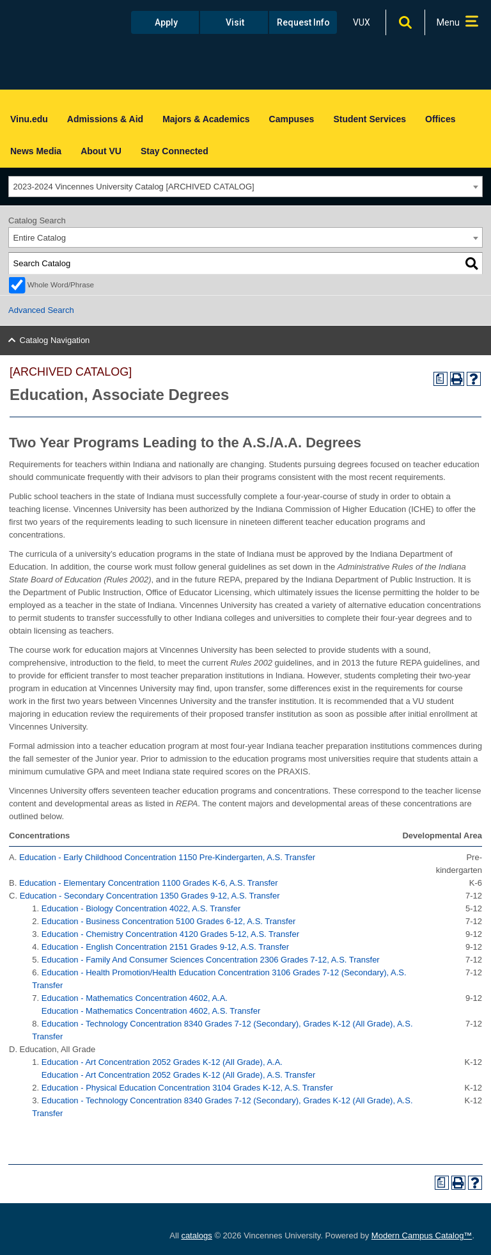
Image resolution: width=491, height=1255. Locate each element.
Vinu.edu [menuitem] (29, 119)
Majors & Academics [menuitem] (205, 119)
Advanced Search (41, 310)
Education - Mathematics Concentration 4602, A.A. (135, 998)
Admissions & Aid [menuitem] (105, 119)
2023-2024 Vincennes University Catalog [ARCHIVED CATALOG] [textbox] (133, 186)
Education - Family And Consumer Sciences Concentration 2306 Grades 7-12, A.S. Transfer (211, 959)
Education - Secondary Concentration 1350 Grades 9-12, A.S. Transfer (150, 895)
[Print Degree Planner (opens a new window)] (440, 379)
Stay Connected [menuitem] (174, 151)
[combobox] (245, 186)
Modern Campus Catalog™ (421, 1235)
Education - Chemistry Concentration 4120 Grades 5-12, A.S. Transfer (170, 934)
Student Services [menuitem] (369, 119)
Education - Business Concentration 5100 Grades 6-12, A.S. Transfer (168, 921)
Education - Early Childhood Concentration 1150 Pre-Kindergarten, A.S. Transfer (167, 857)
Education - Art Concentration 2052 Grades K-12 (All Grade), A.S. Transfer (179, 1075)
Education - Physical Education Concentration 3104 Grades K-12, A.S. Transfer (187, 1087)
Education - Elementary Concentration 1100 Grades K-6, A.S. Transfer (148, 883)
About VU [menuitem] (101, 151)
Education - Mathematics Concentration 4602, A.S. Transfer (151, 1011)
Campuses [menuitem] (292, 119)
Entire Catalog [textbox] (39, 238)
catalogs (196, 1235)
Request (303, 22)
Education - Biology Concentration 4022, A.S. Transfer (141, 908)
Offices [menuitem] (440, 119)
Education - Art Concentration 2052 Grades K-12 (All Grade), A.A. (162, 1062)
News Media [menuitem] (35, 151)
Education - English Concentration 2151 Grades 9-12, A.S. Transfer (165, 947)
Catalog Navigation (55, 340)
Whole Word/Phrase (60, 284)
